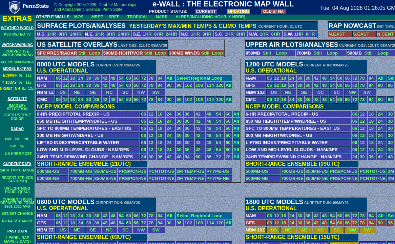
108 (199, 85)
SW (13, 146)
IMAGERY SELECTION (17, 107)
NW (8, 139)
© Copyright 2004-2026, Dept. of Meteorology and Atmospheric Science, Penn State (95, 7)
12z (29, 75)
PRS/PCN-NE (132, 178)
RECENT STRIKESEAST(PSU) (17, 179)
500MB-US (48, 171)
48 (113, 78)
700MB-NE (81, 178)
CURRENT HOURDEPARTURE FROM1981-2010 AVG (17, 202)
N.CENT (385, 34)
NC (17, 139)
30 (88, 78)
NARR (162, 17)
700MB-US (81, 171)
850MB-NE (105, 178)
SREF (113, 17)
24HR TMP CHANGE (17, 170)
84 (160, 78)
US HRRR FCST (17, 153)
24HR (76, 34)
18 (72, 78)
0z (22, 75)
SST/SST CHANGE (17, 213)
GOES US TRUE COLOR (17, 117)
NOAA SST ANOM (17, 221)
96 (179, 85)
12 (65, 78)
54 (121, 78)
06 (58, 78)
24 (80, 78)
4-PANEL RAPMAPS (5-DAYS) (17, 239)
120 (220, 85)
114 (210, 85)
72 (143, 78)
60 (128, 78)
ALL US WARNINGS (17, 62)
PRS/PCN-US (132, 171)
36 (96, 78)
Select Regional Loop (199, 78)
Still (82, 53)
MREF (97, 17)
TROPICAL (137, 17)
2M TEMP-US (190, 171)
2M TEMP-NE (190, 178)
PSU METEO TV (17, 34)
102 (188, 85)
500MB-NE (48, 178)
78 (150, 78)
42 (104, 78)
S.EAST (361, 34)
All (169, 78)
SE (22, 146)
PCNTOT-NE (161, 178)
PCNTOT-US (161, 171)
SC (124, 92)
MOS (78, 17)
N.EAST (337, 34)
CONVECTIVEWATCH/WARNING (17, 53)
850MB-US (105, 171)
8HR (63, 34)
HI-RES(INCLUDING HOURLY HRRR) (210, 17)
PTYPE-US (217, 171)
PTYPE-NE (217, 178)
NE (27, 139)
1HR (51, 34)
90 (169, 85)
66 (136, 78)
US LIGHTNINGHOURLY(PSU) (17, 190)
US (61, 92)
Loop (94, 53)
